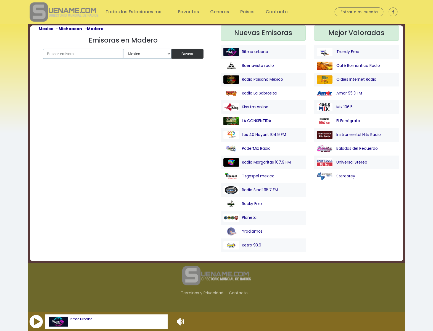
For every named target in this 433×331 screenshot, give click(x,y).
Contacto (277, 12)
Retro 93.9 (242, 245)
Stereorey (336, 176)
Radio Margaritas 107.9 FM (257, 162)
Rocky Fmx (242, 204)
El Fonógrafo (338, 121)
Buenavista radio (248, 66)
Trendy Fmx (338, 52)
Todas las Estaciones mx (133, 12)
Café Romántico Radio (348, 66)
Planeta (240, 218)
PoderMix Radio (247, 149)
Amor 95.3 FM (339, 93)
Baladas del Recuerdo (347, 149)
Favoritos (188, 12)
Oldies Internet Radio (346, 79)
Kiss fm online (245, 107)
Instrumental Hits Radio (349, 135)
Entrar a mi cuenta (359, 12)
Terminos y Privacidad (202, 293)
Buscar (187, 53)
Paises (247, 12)
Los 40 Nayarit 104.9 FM (254, 135)
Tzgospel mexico (248, 176)
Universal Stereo (342, 162)
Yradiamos (243, 231)
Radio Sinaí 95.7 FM (250, 190)
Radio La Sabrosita (250, 93)
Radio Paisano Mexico (253, 79)
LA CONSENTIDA (247, 121)
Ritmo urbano (81, 319)
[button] (36, 321)
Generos (219, 12)
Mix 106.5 (335, 107)
